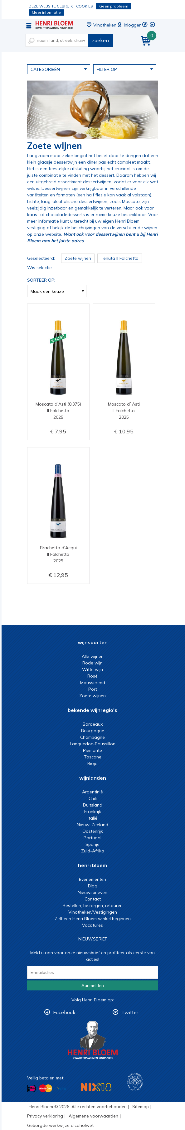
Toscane (92, 757)
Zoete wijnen (92, 695)
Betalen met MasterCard (45, 1088)
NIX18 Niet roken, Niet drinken (96, 1087)
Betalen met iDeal (31, 1089)
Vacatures (92, 925)
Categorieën (59, 69)
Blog (92, 886)
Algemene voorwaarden (93, 1116)
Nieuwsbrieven (92, 892)
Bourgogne (92, 730)
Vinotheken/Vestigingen (92, 912)
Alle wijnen (93, 656)
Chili (93, 798)
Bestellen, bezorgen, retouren (93, 905)
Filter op (125, 69)
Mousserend (92, 682)
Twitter (129, 1012)
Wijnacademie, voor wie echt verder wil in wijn (135, 1082)
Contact (93, 899)
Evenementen (92, 879)
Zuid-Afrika (92, 851)
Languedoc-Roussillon (92, 744)
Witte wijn (92, 669)
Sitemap (140, 1106)
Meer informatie (46, 12)
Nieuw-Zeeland (92, 824)
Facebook (64, 1012)
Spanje (92, 844)
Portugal (92, 838)
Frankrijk (92, 811)
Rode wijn (92, 663)
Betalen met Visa (61, 1089)
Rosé (92, 676)
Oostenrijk (92, 831)
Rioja (92, 763)
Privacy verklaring (45, 1116)
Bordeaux (93, 724)
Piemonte (92, 750)
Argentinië (92, 792)
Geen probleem (113, 6)
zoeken (100, 40)
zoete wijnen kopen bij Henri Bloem (54, 25)
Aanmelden (92, 985)
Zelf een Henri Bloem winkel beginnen (93, 918)
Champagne (92, 737)
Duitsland (92, 805)
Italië (92, 818)
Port (92, 689)
